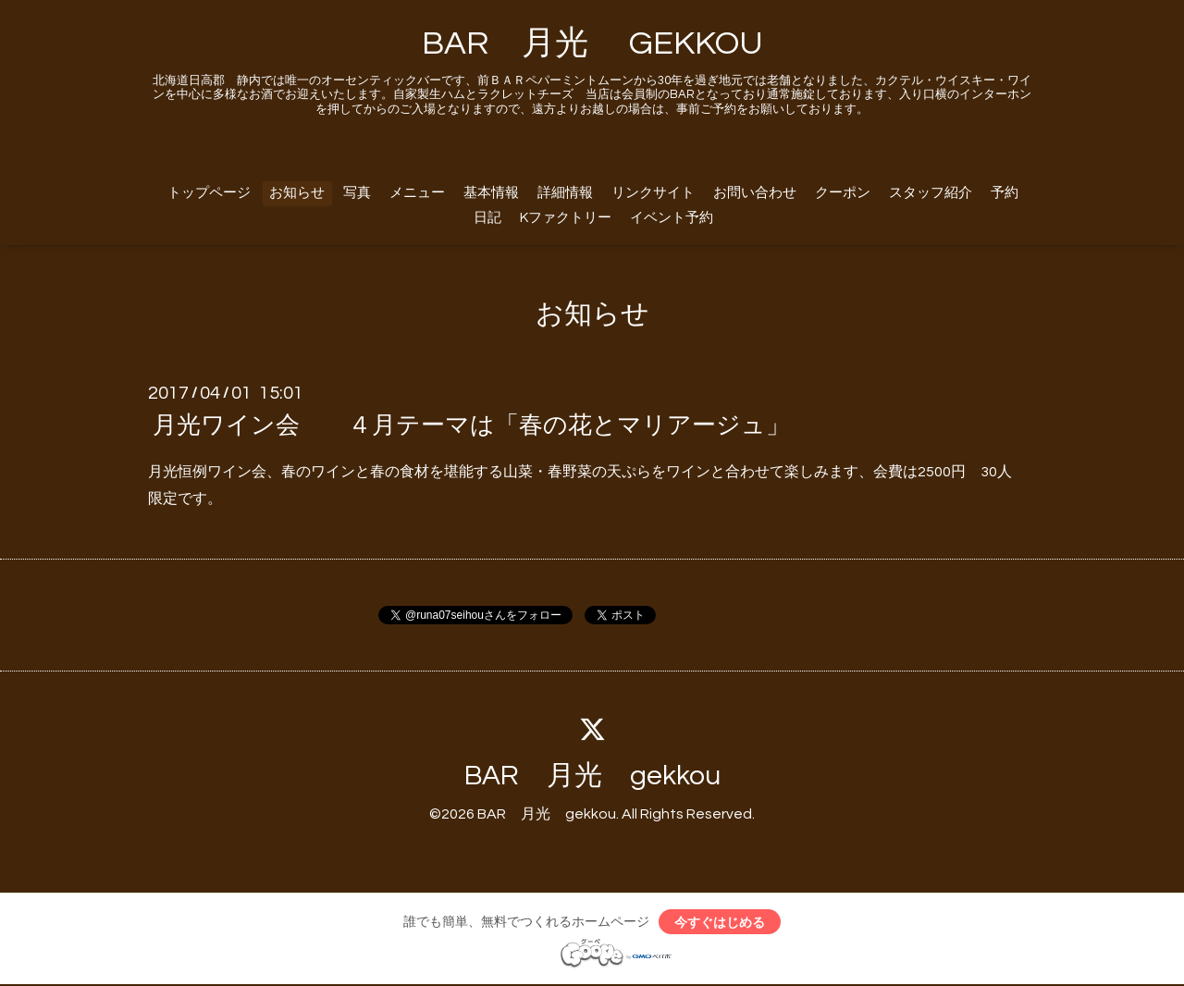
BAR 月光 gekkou (592, 775)
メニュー (417, 193)
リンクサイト (653, 193)
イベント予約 (671, 218)
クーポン (842, 193)
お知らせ (297, 193)
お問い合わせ (754, 193)
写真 (357, 193)
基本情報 (491, 193)
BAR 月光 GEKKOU (592, 43)
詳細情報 (565, 193)
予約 (1004, 193)
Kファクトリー (565, 218)
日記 (487, 218)
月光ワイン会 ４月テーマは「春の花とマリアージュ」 (471, 425)
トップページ (209, 193)
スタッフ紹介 (930, 193)
